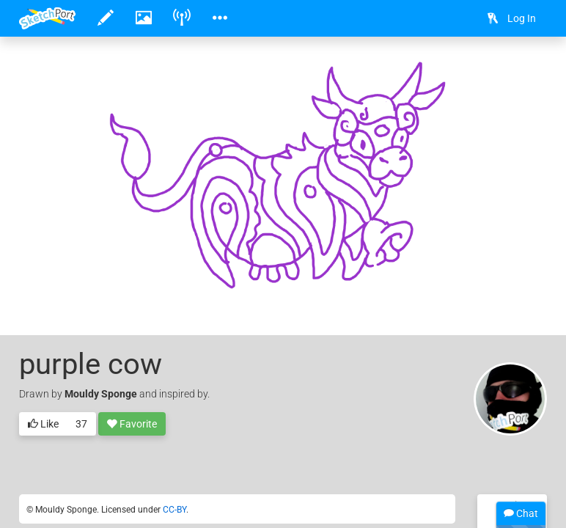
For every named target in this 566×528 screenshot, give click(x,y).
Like (43, 424)
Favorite (132, 424)
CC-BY (174, 510)
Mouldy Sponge (101, 394)
